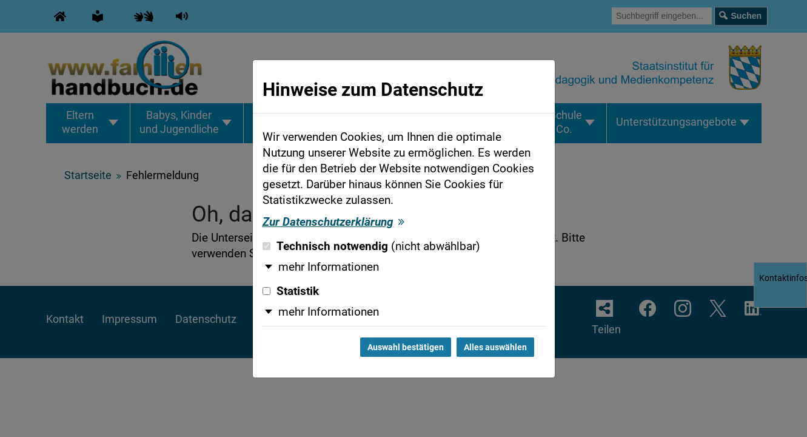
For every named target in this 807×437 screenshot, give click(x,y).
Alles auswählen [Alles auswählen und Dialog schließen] (495, 347)
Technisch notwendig (371, 246)
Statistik (291, 291)
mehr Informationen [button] (328, 267)
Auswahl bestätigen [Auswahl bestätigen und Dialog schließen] (405, 347)
